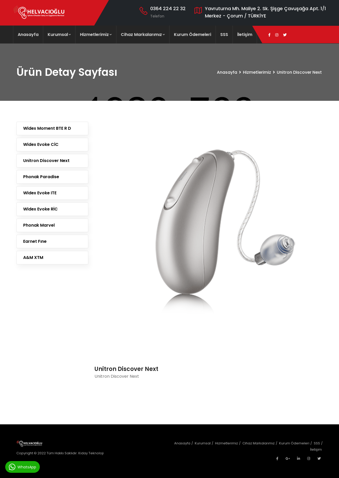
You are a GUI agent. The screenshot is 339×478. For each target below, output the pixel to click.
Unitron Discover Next (46, 161)
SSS (224, 35)
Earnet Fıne (35, 241)
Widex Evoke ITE (39, 193)
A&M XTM (33, 257)
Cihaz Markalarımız (143, 35)
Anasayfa (28, 35)
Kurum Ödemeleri (192, 35)
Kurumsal (59, 35)
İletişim (244, 35)
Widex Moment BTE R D (47, 128)
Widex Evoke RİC (40, 209)
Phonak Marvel (39, 225)
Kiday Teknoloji (91, 453)
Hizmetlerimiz (96, 35)
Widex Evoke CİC (41, 144)
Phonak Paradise (41, 177)
